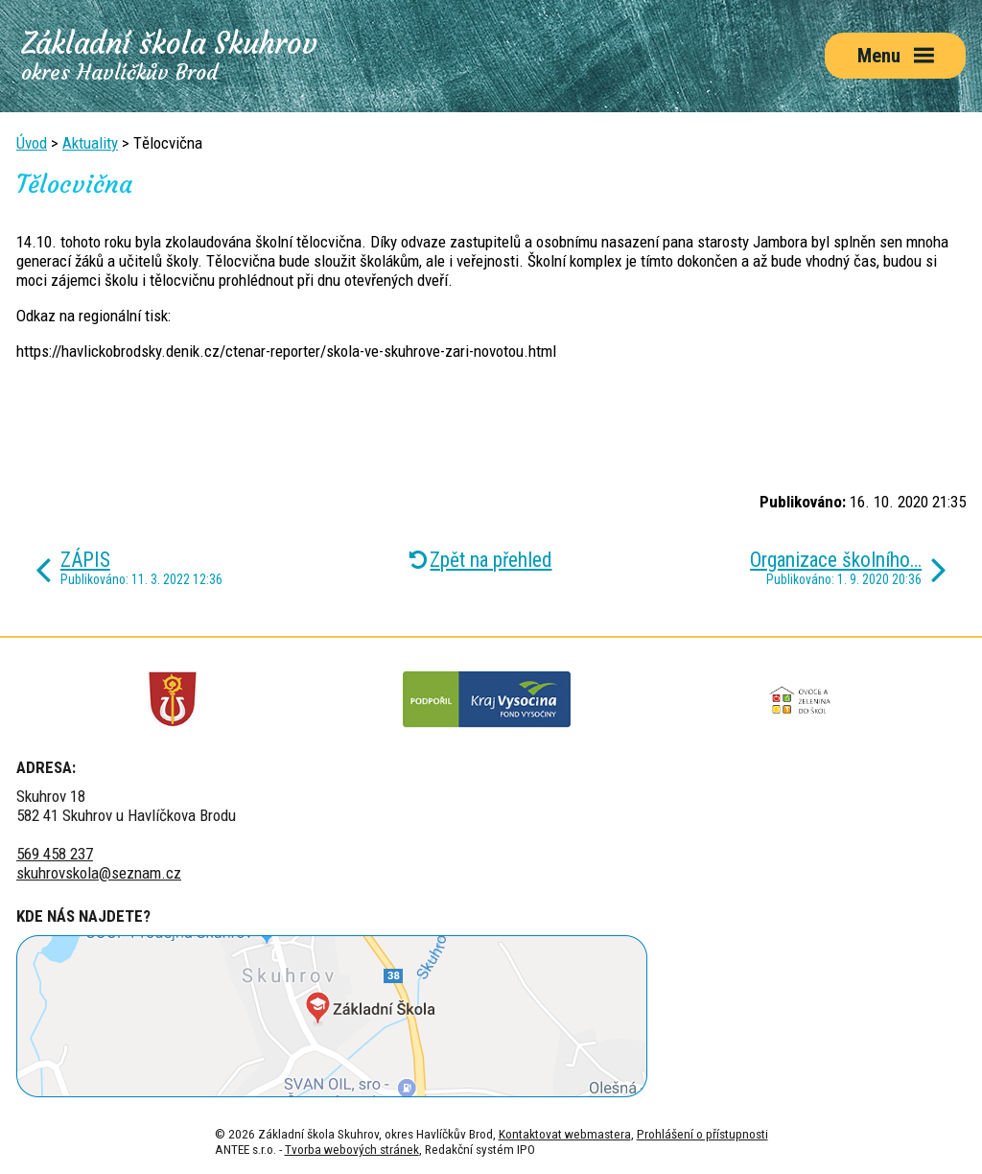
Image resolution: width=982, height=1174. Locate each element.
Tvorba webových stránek (352, 1149)
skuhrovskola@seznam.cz (98, 872)
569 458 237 (54, 853)
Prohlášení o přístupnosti (702, 1133)
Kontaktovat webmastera (565, 1133)
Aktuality (90, 143)
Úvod (31, 143)
